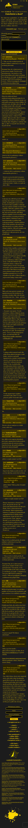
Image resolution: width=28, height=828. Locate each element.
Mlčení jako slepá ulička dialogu (11, 764)
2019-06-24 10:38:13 (12, 482)
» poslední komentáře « (14, 762)
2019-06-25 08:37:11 (11, 347)
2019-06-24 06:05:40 (11, 135)
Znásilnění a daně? (14, 14)
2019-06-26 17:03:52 (11, 671)
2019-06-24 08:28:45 (11, 146)
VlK (7, 582)
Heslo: (14, 712)
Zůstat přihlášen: (14, 716)
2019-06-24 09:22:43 (11, 404)
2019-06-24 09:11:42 (11, 194)
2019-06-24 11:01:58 (11, 494)
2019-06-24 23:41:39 (11, 304)
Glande (8, 452)
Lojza (8, 416)
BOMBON (8, 11)
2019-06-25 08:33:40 (11, 60)
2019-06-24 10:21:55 (11, 466)
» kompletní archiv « (14, 742)
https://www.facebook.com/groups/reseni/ (14, 660)
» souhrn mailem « (14, 749)
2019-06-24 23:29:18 (11, 241)
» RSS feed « (14, 745)
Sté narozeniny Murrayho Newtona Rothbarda (14, 769)
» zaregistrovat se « (14, 724)
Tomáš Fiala (10, 402)
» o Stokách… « (14, 729)
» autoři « (14, 731)
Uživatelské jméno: (6, 33)
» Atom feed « (14, 747)
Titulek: (3, 35)
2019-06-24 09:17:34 (11, 286)
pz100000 (9, 58)
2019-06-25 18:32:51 (10, 628)
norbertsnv (10, 464)
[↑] (3, 138)
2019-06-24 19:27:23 (10, 539)
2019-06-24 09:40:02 (11, 418)
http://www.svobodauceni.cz (10, 654)
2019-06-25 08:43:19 (12, 389)
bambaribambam (11, 434)
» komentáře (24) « (11, 29)
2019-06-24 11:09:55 (11, 164)
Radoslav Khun (5, 776)
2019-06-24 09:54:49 (10, 436)
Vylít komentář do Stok (14, 53)
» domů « (14, 727)
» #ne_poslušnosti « (14, 736)
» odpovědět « (21, 89)
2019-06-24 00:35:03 (10, 91)
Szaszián (8, 89)
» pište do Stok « (14, 733)
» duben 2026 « (14, 738)
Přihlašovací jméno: (14, 708)
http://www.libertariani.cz (13, 152)
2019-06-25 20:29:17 (11, 644)
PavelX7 (3, 790)
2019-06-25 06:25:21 (10, 584)
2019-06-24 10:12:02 (11, 454)
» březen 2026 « (14, 740)
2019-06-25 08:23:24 (10, 602)
